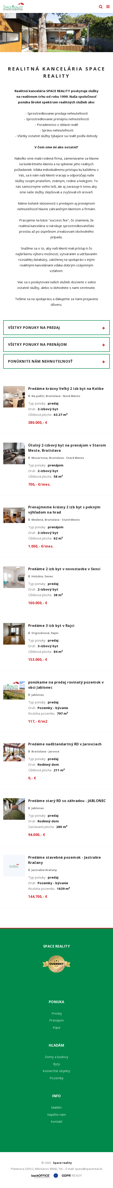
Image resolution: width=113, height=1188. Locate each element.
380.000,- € (37, 422)
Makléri (56, 1107)
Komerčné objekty (56, 1071)
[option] (56, 32)
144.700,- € (37, 896)
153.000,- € (37, 659)
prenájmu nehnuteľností (71, 119)
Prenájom (56, 1020)
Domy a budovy (56, 1057)
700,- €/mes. (39, 484)
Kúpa (56, 1027)
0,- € (32, 778)
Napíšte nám (56, 1114)
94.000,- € (36, 834)
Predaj (57, 1013)
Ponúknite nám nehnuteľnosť (56, 361)
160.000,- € (37, 602)
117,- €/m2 (37, 721)
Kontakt (56, 1121)
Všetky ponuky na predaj (56, 327)
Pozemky (57, 1078)
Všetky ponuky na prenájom (56, 344)
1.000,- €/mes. (41, 546)
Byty (56, 1064)
